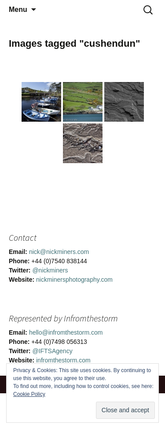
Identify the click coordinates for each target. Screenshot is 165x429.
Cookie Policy (29, 394)
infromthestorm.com (63, 360)
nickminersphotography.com (74, 279)
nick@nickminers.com (59, 251)
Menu (18, 9)
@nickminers (50, 270)
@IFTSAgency (52, 350)
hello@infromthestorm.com (66, 332)
